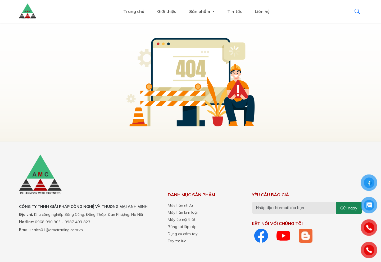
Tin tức (234, 11)
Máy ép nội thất (181, 219)
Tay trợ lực (177, 240)
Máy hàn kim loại (183, 212)
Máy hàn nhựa (180, 205)
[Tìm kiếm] (357, 11)
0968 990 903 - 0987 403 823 (62, 221)
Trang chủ (133, 11)
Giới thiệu (166, 11)
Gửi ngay (348, 207)
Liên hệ (262, 11)
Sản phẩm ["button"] (200, 11)
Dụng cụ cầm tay (183, 233)
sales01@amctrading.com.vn (57, 229)
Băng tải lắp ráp (182, 226)
